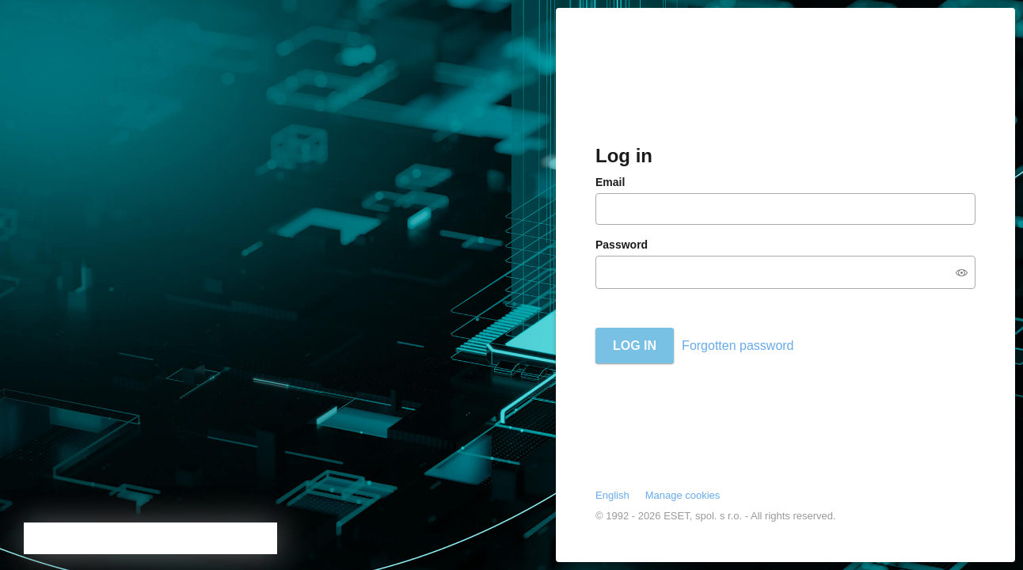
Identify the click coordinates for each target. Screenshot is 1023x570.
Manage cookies (683, 495)
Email (610, 182)
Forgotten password (737, 345)
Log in (634, 345)
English (612, 495)
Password (621, 244)
